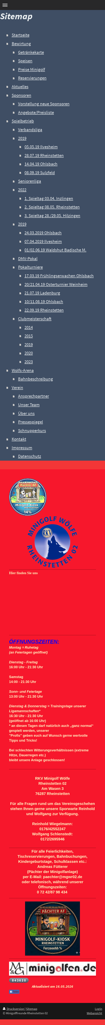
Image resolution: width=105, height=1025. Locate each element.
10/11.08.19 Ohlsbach (44, 301)
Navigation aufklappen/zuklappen (52, 5)
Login (98, 1009)
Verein (17, 387)
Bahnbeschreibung (35, 378)
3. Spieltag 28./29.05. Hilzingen (52, 215)
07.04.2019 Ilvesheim (43, 241)
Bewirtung (21, 43)
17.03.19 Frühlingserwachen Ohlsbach (59, 275)
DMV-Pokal (28, 258)
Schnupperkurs (32, 430)
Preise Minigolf (31, 69)
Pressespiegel (30, 421)
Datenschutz (29, 456)
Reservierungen (32, 78)
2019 (22, 138)
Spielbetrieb (23, 121)
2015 (29, 335)
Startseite (20, 35)
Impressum (22, 447)
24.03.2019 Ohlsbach (43, 232)
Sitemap (31, 1009)
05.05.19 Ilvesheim (41, 146)
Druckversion (14, 1009)
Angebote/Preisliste (36, 112)
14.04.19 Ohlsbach (41, 163)
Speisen (25, 60)
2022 (22, 189)
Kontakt (19, 439)
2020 (29, 353)
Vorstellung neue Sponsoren (44, 103)
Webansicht (94, 1013)
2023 (29, 361)
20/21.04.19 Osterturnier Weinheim (56, 284)
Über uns (26, 413)
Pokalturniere (30, 267)
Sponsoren (21, 95)
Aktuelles (20, 86)
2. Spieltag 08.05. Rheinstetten (52, 206)
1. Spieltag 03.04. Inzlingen (49, 198)
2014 (29, 327)
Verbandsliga (30, 129)
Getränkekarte (31, 52)
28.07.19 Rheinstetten (44, 155)
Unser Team (29, 404)
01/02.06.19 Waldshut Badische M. (55, 249)
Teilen (14, 991)
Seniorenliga (29, 181)
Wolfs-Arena (23, 370)
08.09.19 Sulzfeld (40, 172)
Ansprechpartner (33, 396)
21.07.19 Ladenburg (42, 292)
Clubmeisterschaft (34, 318)
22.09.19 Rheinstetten (44, 310)
